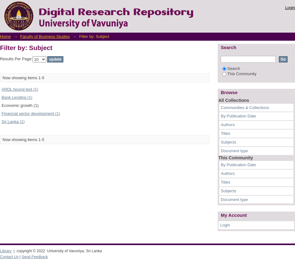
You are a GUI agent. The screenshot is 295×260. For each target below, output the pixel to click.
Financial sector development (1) (31, 113)
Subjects (228, 142)
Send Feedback (35, 257)
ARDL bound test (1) (20, 89)
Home (5, 36)
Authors (228, 124)
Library (5, 251)
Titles (225, 133)
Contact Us (9, 257)
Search (231, 68)
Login (290, 7)
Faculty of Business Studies (45, 36)
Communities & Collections (245, 107)
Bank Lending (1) (17, 97)
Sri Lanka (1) (13, 121)
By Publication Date (238, 116)
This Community (239, 73)
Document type (234, 150)
